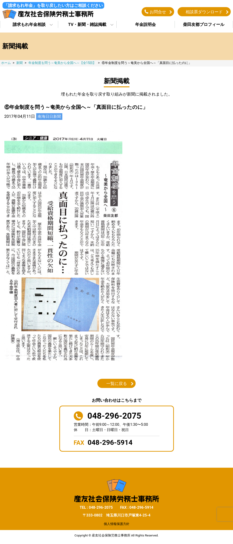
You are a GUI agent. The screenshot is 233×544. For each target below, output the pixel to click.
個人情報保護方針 (116, 525)
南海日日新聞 (50, 117)
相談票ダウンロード (204, 12)
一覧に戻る (116, 384)
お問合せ (158, 12)
